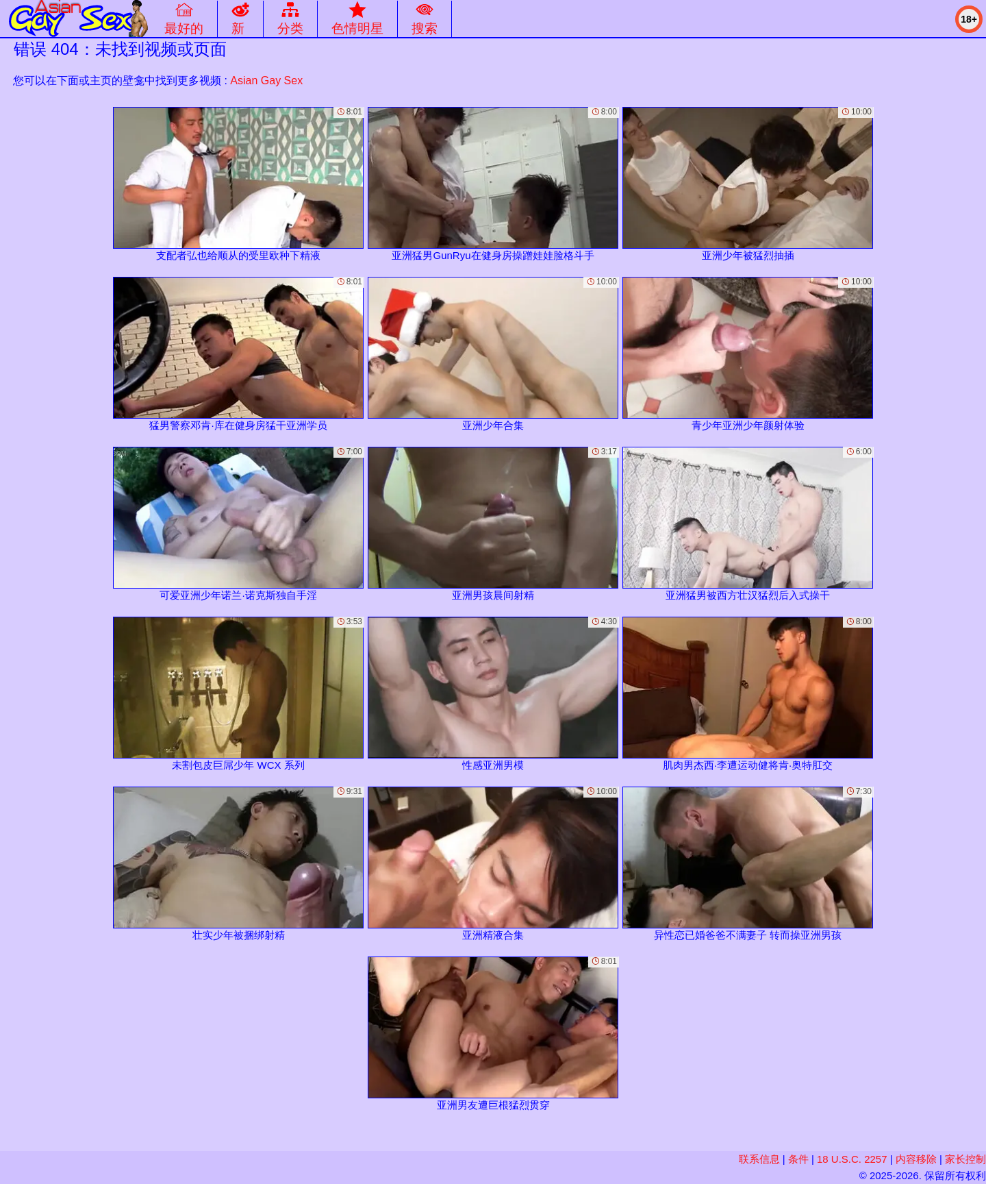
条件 (798, 1159)
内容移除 (916, 1159)
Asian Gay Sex (266, 80)
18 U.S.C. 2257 (852, 1159)
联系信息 (759, 1159)
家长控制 (965, 1159)
